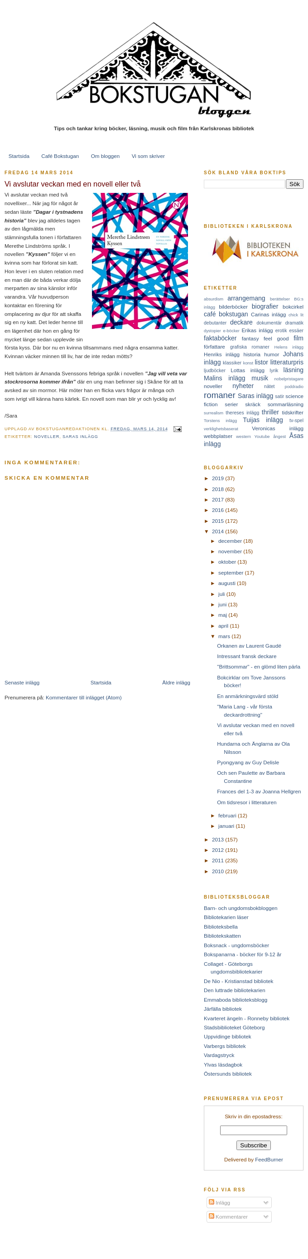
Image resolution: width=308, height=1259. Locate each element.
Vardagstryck (219, 1055)
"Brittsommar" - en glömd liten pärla (258, 666)
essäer (296, 330)
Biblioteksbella (221, 926)
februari (228, 815)
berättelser (280, 299)
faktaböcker (220, 338)
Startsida (19, 156)
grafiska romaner (250, 346)
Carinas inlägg (268, 314)
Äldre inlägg (176, 682)
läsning (293, 370)
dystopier (212, 331)
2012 (218, 850)
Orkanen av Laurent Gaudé (249, 646)
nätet (269, 386)
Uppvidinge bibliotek (227, 1036)
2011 (218, 860)
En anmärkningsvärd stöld (247, 696)
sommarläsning (285, 404)
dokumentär (269, 322)
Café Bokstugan (60, 156)
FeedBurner (269, 1159)
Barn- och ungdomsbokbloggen (240, 908)
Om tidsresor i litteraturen (246, 802)
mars (224, 636)
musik (259, 378)
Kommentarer (228, 1217)
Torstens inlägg (220, 420)
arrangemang (246, 298)
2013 (218, 839)
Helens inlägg (289, 347)
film (298, 338)
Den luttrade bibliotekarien (234, 990)
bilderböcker (233, 307)
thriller (270, 412)
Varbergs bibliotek (225, 1046)
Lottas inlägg (248, 370)
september (231, 572)
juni (223, 604)
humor (271, 354)
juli (222, 594)
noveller (46, 436)
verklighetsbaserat (221, 429)
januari (227, 826)
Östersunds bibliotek (228, 1074)
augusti (227, 583)
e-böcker (231, 331)
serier (231, 404)
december (230, 541)
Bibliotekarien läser (226, 917)
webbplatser (218, 436)
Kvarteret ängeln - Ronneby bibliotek (246, 1018)
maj (223, 615)
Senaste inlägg (22, 682)
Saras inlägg (80, 436)
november (230, 551)
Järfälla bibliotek (223, 1009)
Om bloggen (105, 156)
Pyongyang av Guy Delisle (248, 762)
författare (214, 346)
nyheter (243, 385)
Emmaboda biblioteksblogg (235, 1000)
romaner (220, 395)
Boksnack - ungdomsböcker (236, 945)
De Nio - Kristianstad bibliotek (238, 981)
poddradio (293, 386)
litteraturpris (286, 362)
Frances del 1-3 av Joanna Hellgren (259, 791)
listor (261, 362)
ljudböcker (215, 370)
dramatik (294, 322)
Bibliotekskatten (222, 936)
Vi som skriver (148, 156)
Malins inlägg (224, 378)
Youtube (262, 436)
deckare (241, 322)
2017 (218, 499)
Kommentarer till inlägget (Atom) (84, 697)
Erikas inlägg (257, 330)
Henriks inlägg (222, 354)
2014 (218, 531)
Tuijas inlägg (263, 419)
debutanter (215, 322)
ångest (279, 436)
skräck (252, 404)
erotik (281, 330)
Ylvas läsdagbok (223, 1064)
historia (251, 354)
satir (279, 396)
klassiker (232, 362)
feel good (276, 338)
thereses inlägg (242, 412)
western (243, 436)
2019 (218, 478)
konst (248, 363)
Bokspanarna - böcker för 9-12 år (243, 954)
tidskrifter (292, 412)
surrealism (213, 413)
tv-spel (296, 420)
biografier (265, 306)
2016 (218, 510)
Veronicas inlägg (277, 428)
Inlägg (219, 1202)
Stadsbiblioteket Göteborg (234, 1027)
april (224, 626)
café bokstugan (226, 314)
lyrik (274, 370)
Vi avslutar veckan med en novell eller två (73, 184)
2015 (218, 521)
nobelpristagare (288, 379)
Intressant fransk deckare (246, 656)
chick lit (296, 315)
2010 (218, 871)
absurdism (213, 299)
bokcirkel (293, 307)
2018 (218, 489)
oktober (227, 562)
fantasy (250, 338)
